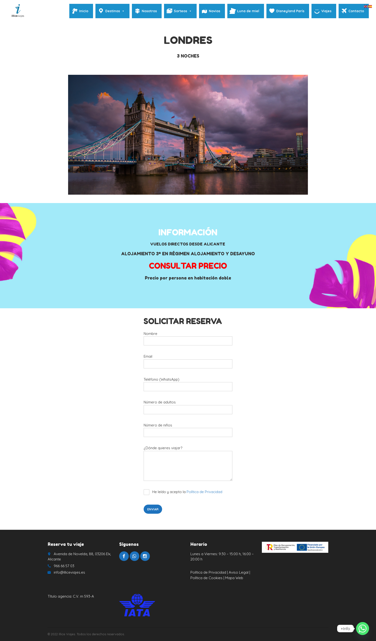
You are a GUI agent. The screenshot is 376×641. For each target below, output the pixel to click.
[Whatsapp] (362, 628)
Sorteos (183, 11)
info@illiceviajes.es (69, 572)
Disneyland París (290, 11)
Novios (214, 11)
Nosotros (149, 11)
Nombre (188, 340)
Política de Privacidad (204, 491)
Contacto (356, 11)
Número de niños (188, 432)
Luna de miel (248, 11)
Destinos (115, 11)
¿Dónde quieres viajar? (188, 465)
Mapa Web (234, 578)
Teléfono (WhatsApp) (188, 386)
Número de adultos (188, 409)
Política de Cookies (206, 578)
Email (188, 363)
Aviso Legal (238, 572)
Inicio (83, 11)
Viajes (326, 11)
